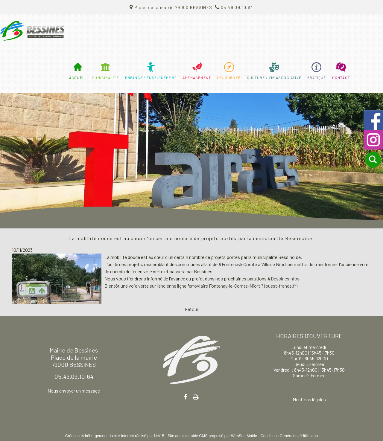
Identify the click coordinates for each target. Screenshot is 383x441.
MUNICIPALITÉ (105, 77)
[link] (273, 264)
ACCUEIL (77, 77)
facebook (185, 396)
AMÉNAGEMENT (197, 77)
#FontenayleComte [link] (237, 264)
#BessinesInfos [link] (284, 278)
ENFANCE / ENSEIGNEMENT (151, 77)
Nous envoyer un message (74, 390)
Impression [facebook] (195, 395)
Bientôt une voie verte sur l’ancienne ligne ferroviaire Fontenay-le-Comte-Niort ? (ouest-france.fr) (200, 286)
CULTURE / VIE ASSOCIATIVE (274, 77)
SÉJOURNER (229, 77)
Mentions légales (309, 399)
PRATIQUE (316, 77)
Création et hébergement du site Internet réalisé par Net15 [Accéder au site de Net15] (114, 436)
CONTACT (341, 77)
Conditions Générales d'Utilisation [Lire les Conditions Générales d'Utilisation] (289, 436)
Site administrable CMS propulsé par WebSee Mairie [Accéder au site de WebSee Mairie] (212, 436)
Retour (191, 309)
